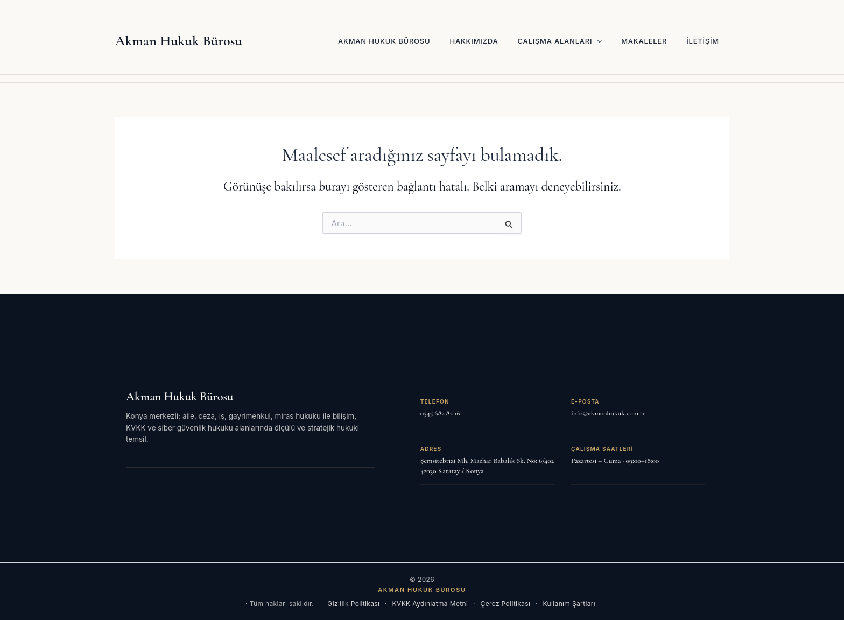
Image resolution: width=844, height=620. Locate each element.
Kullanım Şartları (569, 604)
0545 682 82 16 (440, 413)
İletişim (702, 41)
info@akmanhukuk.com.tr (608, 413)
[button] (597, 40)
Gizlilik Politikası (353, 604)
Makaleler (644, 41)
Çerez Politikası (506, 604)
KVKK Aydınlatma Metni (430, 604)
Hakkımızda (473, 41)
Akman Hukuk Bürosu (178, 40)
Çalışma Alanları (559, 40)
